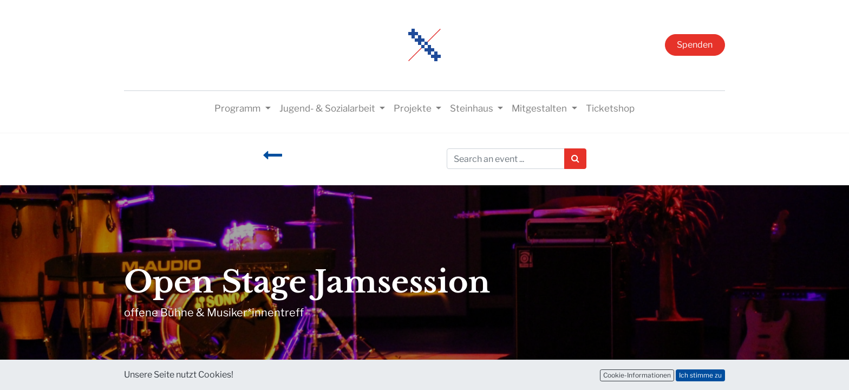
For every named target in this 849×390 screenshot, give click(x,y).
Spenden (695, 45)
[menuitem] (610, 109)
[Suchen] (575, 158)
